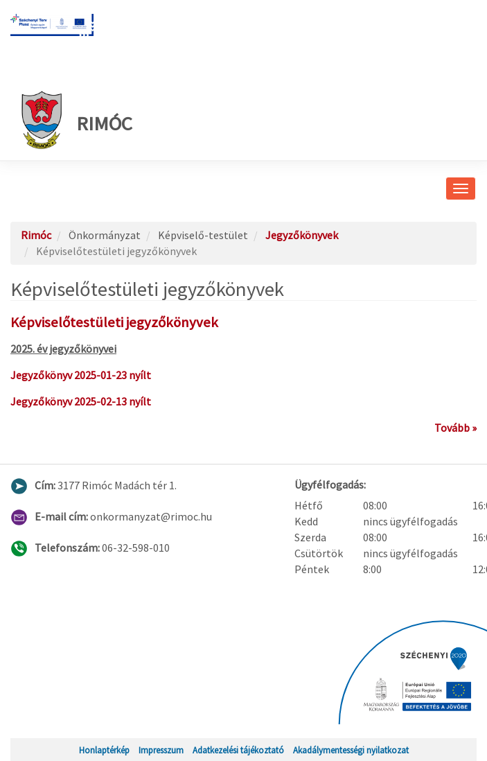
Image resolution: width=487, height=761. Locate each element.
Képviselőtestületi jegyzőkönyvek (114, 322)
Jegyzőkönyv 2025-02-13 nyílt (80, 401)
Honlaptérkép (104, 749)
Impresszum (161, 749)
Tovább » (455, 428)
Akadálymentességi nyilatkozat (351, 749)
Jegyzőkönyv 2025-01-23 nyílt (80, 375)
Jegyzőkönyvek (301, 235)
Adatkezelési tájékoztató (238, 749)
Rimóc (76, 120)
